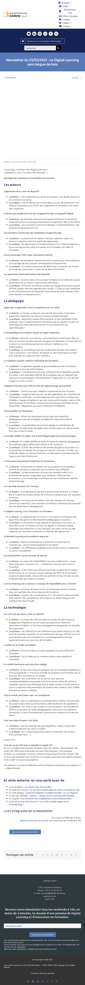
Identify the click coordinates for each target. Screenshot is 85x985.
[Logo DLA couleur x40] (15, 13)
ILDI (52, 898)
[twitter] (56, 34)
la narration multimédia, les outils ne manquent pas (54, 789)
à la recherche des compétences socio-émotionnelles (46, 798)
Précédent (11, 77)
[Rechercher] (40, 48)
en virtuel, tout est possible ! (38, 786)
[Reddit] (52, 854)
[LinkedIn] (57, 854)
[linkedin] (34, 34)
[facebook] (51, 34)
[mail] (45, 34)
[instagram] (40, 34)
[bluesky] (28, 981)
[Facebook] (43, 854)
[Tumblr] (62, 854)
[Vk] (71, 854)
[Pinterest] (66, 854)
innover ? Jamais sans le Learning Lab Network (52, 795)
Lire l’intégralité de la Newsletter (28, 811)
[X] (47, 854)
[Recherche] (58, 48)
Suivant (75, 77)
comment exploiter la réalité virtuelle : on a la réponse (52, 792)
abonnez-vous (26, 820)
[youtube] (29, 34)
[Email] (76, 854)
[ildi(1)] (22, 886)
